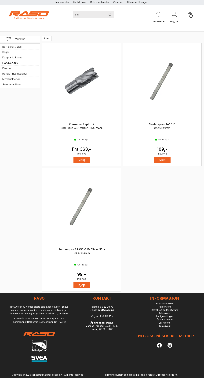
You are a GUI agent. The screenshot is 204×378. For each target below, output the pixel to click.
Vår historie (165, 322)
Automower (165, 313)
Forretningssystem (113, 374)
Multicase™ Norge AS (167, 374)
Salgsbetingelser (165, 303)
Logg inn (174, 15)
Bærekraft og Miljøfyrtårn (165, 310)
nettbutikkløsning (136, 374)
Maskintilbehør (11, 79)
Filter (46, 38)
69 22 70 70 (106, 306)
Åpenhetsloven (165, 319)
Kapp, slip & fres (12, 57)
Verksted (118, 2)
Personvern (165, 306)
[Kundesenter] (158, 14)
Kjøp (162, 160)
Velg (81, 160)
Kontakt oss (79, 2)
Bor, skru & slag (12, 46)
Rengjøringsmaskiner (14, 73)
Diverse (6, 68)
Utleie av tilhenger (137, 2)
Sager (5, 52)
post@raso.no (106, 310)
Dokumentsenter (99, 2)
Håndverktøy (10, 62)
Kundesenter (62, 2)
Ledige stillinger (164, 316)
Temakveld (165, 326)
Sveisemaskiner (11, 84)
